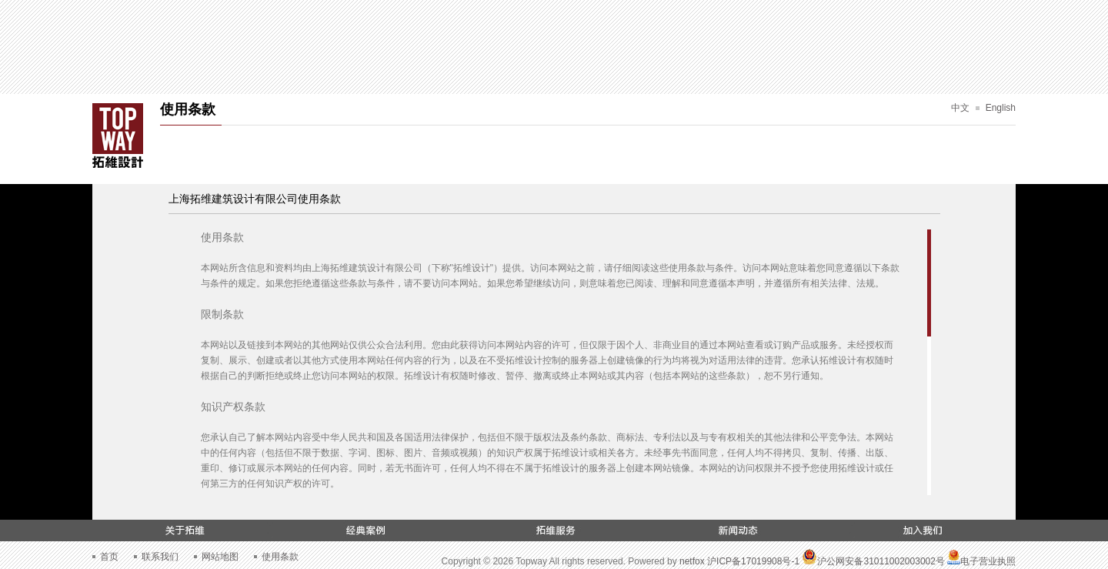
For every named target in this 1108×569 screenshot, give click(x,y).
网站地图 (220, 556)
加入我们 (923, 530)
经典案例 (369, 530)
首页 (109, 556)
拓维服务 (554, 530)
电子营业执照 (981, 561)
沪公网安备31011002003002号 (873, 561)
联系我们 (160, 556)
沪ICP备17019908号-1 (753, 561)
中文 (960, 107)
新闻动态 (738, 530)
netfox (692, 561)
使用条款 (280, 556)
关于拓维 (184, 530)
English (1001, 107)
